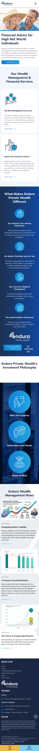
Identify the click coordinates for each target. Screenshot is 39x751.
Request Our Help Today (12, 347)
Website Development (5, 743)
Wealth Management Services (11, 671)
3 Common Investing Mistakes (14, 580)
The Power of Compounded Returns (17, 636)
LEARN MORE (8, 129)
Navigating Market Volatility (13, 527)
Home (3, 666)
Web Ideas (13, 743)
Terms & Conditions (16, 741)
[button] (36, 1)
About (3, 668)
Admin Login (3, 741)
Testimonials (5, 678)
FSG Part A (23, 741)
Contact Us (10, 62)
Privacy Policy (9, 741)
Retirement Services (8, 673)
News (3, 675)
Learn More (5, 544)
